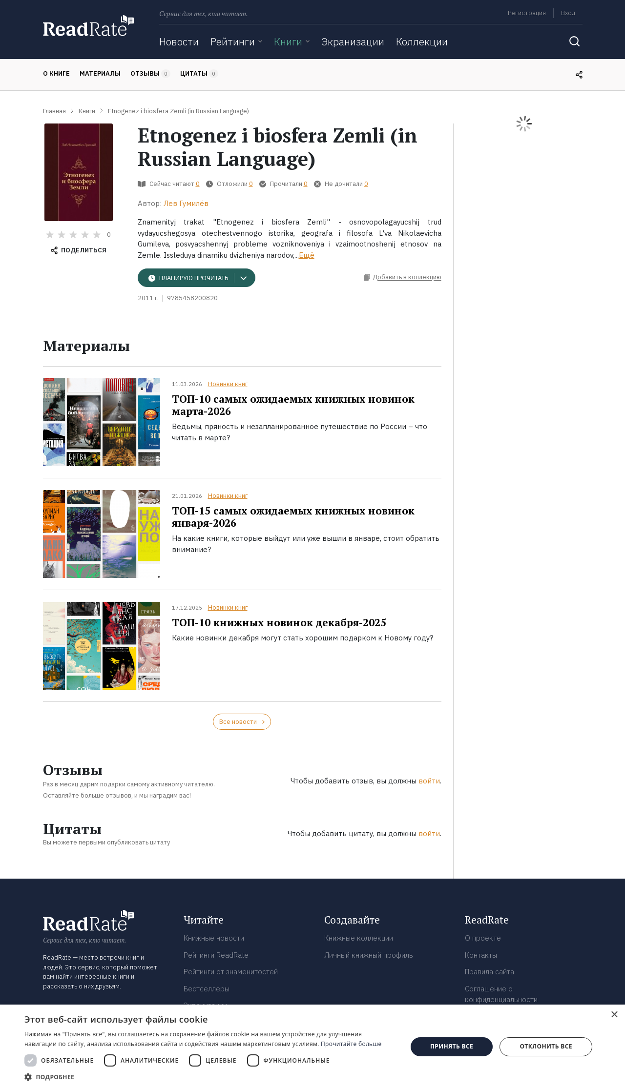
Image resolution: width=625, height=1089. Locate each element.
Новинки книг (228, 384)
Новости (179, 41)
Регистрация (527, 13)
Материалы (100, 73)
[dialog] (312, 1047)
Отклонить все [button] (546, 1046)
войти (429, 780)
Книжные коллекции (358, 938)
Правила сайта (489, 971)
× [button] (614, 1015)
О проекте (483, 938)
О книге (56, 73)
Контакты (481, 955)
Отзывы (150, 73)
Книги (288, 41)
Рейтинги (232, 41)
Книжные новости (214, 938)
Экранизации (352, 41)
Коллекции (422, 41)
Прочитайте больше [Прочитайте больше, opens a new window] (351, 1044)
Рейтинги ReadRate (216, 955)
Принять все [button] (451, 1046)
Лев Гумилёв (186, 203)
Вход (568, 13)
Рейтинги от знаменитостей (231, 971)
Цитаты (199, 73)
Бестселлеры (206, 988)
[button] (210, 1077)
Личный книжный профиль (368, 955)
